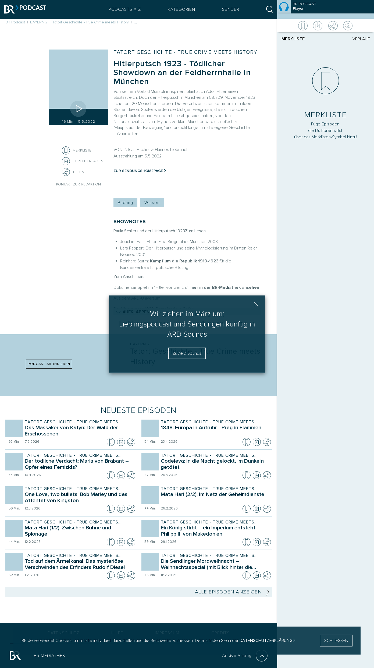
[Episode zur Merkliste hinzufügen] (66, 150)
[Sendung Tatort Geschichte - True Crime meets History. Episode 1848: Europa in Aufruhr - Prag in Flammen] (215, 431)
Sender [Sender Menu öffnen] (229, 9)
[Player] (325, 314)
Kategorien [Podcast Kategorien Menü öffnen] (180, 9)
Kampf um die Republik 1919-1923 (184, 261)
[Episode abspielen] (78, 108)
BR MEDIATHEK (49, 655)
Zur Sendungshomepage (138, 170)
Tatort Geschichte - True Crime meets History (185, 52)
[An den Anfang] (262, 656)
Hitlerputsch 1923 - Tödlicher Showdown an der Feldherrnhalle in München (182, 72)
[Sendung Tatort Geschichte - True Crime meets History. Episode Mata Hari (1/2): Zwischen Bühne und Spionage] (79, 531)
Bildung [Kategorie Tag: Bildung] (125, 202)
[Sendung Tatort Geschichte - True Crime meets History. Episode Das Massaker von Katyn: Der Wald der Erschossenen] (79, 431)
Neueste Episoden (138, 410)
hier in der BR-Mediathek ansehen (224, 287)
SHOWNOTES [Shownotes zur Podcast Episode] (129, 222)
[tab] (304, 39)
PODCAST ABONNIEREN (49, 364)
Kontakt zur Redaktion (78, 184)
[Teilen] (66, 172)
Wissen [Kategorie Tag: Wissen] (152, 202)
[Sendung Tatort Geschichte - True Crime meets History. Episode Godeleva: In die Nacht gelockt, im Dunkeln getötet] (215, 465)
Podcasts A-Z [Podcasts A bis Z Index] (124, 9)
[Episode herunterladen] (121, 442)
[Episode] (325, 9)
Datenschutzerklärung (266, 640)
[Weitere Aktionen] (325, 25)
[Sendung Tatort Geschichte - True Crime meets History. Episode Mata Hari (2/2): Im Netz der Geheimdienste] (215, 498)
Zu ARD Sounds (187, 353)
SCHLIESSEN (336, 640)
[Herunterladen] (82, 161)
